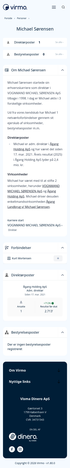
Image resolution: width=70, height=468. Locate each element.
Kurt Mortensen (21, 258)
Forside (8, 18)
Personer (22, 18)
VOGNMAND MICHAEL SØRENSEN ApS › (34, 225)
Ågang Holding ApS (35, 286)
